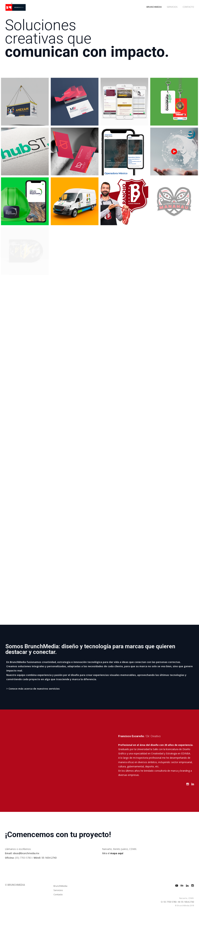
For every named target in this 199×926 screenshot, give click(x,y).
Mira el (112, 853)
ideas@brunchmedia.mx (26, 853)
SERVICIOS (172, 6)
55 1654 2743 (49, 857)
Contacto (58, 894)
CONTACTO (188, 6)
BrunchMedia (60, 885)
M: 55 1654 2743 (186, 901)
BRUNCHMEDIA (154, 6)
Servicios (58, 890)
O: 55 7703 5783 (169, 901)
